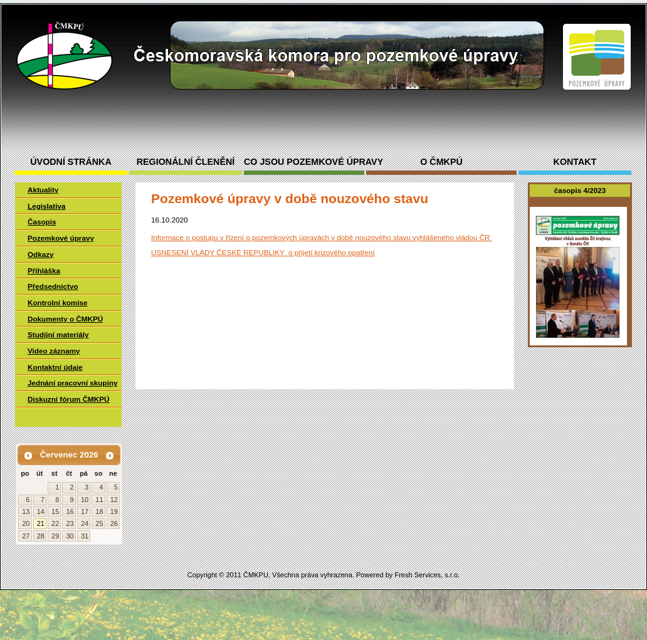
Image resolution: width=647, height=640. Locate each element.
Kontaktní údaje (55, 367)
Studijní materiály (58, 334)
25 (99, 523)
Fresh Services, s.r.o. (427, 575)
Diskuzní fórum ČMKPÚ (69, 399)
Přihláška (44, 270)
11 (99, 499)
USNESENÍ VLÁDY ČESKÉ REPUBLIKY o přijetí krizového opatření (263, 252)
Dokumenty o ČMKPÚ (65, 319)
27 (25, 536)
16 (69, 511)
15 (55, 511)
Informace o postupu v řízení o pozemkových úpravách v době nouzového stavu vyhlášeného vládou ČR (321, 237)
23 (69, 523)
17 (84, 511)
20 (25, 523)
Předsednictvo (53, 286)
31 (84, 536)
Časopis (42, 222)
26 (114, 523)
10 (84, 499)
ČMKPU (255, 575)
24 (84, 523)
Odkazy (41, 254)
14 (41, 511)
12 (114, 499)
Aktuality (43, 190)
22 (55, 523)
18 (99, 511)
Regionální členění (185, 162)
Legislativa (46, 206)
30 (69, 536)
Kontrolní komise (57, 302)
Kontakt (575, 162)
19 (114, 511)
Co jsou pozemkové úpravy (304, 162)
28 (41, 536)
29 (55, 536)
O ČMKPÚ (441, 162)
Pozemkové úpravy (61, 238)
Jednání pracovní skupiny (73, 383)
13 (25, 511)
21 (41, 523)
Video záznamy (54, 351)
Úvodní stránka (70, 162)
